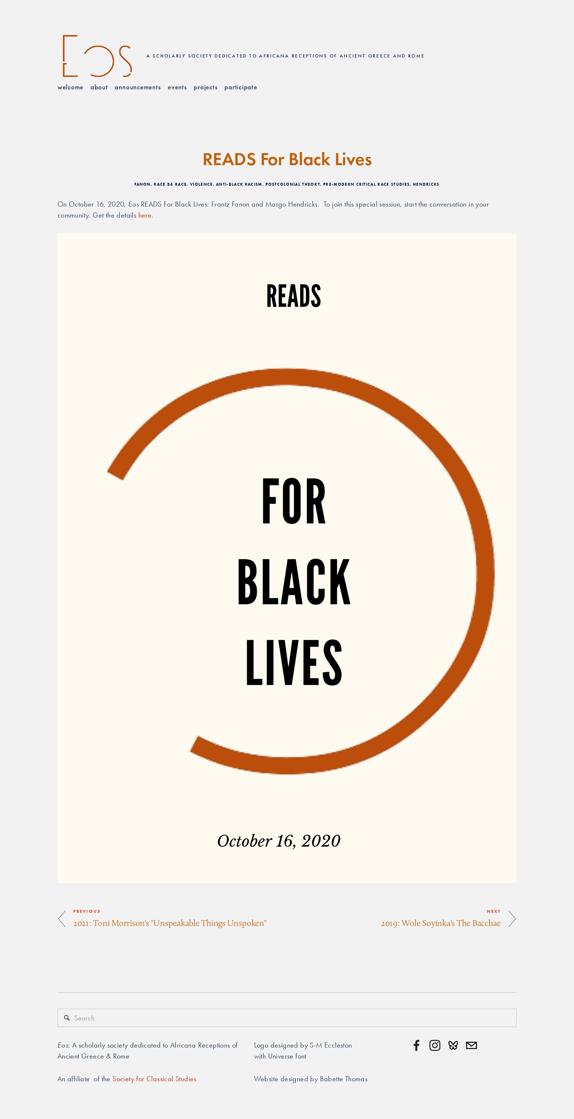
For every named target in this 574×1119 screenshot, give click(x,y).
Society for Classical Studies (154, 1078)
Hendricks (426, 184)
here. (147, 215)
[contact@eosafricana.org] (471, 1045)
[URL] (453, 1045)
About (99, 87)
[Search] (287, 1018)
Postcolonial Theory (292, 184)
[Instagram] (435, 1045)
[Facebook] (416, 1045)
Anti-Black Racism (239, 184)
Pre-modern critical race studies (366, 184)
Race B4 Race (170, 184)
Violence (201, 184)
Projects (205, 87)
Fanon (142, 184)
